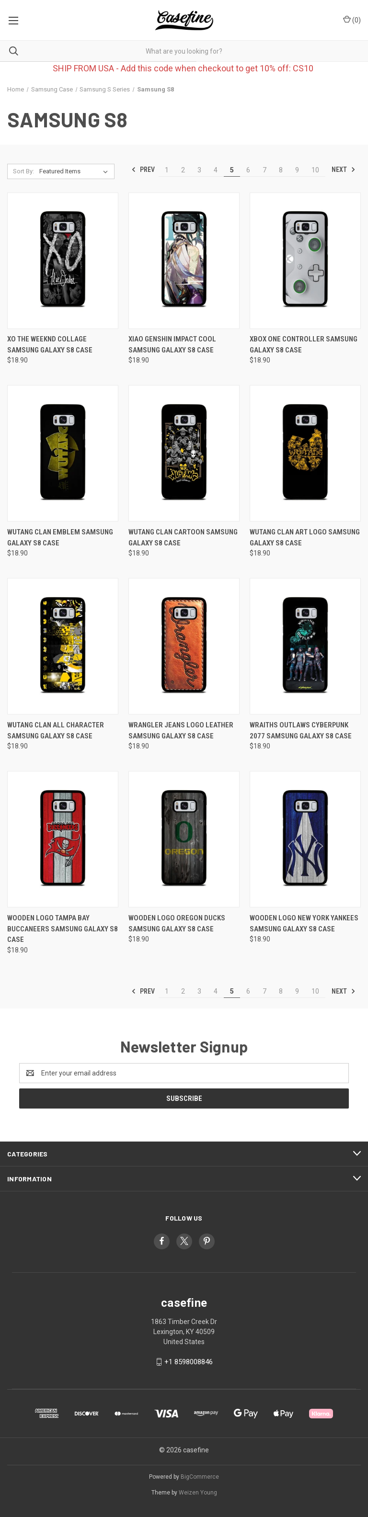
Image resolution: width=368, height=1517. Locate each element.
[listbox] (75, 171)
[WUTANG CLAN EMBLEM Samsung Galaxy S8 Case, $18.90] (62, 453)
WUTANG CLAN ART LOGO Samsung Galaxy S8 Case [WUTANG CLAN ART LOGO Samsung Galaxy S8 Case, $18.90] (305, 537)
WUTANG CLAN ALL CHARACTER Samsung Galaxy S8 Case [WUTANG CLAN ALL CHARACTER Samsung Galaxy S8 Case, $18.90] (55, 730)
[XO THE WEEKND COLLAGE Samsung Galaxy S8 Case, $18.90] (62, 260)
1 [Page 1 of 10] (167, 170)
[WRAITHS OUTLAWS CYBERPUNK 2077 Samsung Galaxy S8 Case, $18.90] (305, 646)
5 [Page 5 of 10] (232, 170)
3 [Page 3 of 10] (199, 170)
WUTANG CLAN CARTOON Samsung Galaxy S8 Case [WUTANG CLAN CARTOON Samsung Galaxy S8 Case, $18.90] (183, 537)
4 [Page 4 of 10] (216, 170)
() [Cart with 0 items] (352, 19)
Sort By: (23, 171)
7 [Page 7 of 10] (264, 170)
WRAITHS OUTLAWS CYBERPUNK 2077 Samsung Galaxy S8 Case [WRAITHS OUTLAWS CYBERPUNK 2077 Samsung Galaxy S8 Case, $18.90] (301, 730)
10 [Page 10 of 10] (315, 170)
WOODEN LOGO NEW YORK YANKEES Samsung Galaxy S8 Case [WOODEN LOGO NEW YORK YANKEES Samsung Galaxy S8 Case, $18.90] (304, 923)
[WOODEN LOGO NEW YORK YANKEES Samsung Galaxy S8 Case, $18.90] (305, 839)
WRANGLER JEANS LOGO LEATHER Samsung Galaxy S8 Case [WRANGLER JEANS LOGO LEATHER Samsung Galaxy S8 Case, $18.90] (180, 730)
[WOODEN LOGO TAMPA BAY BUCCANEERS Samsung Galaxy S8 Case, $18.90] (62, 839)
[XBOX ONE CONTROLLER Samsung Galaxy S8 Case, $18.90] (305, 260)
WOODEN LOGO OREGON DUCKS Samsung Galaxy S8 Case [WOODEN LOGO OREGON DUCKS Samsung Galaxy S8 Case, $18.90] (176, 923)
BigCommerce (200, 1476)
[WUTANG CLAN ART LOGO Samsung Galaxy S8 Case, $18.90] (305, 453)
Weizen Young (198, 1492)
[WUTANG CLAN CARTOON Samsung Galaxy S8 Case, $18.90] (184, 453)
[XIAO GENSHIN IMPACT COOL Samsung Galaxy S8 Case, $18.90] (184, 260)
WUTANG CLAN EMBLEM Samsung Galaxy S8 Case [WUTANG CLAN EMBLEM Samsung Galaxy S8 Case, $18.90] (60, 537)
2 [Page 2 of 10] (183, 170)
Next (344, 169)
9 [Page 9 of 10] (297, 170)
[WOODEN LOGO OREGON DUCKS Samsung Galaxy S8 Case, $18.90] (184, 839)
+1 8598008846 (188, 1362)
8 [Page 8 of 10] (281, 170)
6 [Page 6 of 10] (248, 170)
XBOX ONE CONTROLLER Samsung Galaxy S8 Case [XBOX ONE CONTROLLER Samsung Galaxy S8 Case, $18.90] (303, 344)
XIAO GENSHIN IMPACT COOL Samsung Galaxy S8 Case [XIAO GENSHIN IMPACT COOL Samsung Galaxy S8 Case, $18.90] (172, 344)
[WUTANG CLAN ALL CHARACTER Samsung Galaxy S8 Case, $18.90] (62, 646)
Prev (143, 169)
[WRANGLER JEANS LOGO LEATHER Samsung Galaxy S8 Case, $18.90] (184, 646)
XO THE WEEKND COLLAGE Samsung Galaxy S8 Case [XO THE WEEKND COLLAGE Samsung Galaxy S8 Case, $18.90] (49, 344)
